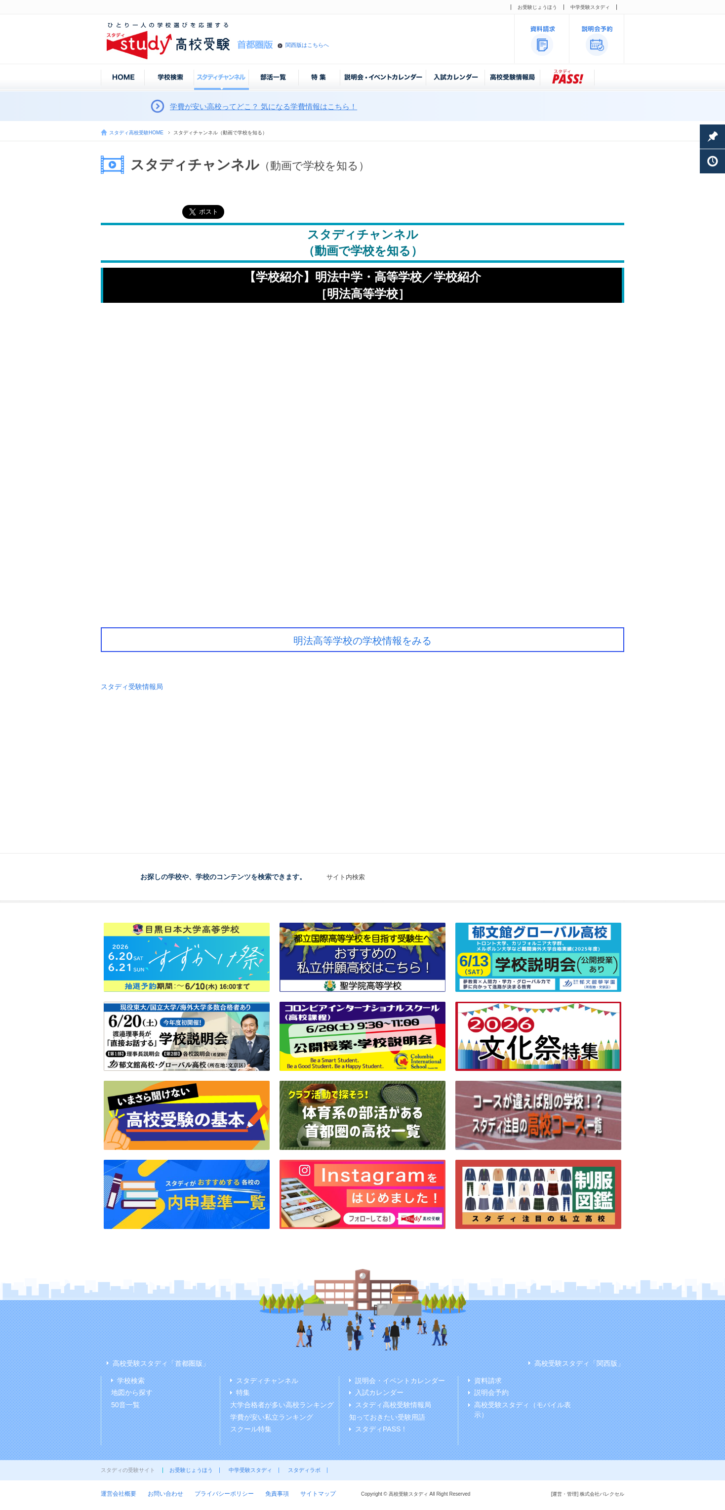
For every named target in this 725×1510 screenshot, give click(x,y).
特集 (243, 1392)
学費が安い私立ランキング (271, 1417)
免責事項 (277, 1493)
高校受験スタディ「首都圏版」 (161, 1363)
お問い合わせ (165, 1493)
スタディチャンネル (267, 1381)
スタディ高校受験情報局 (393, 1405)
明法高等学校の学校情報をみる (362, 640)
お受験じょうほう (537, 7)
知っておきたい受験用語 (387, 1417)
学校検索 (131, 1381)
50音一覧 (125, 1405)
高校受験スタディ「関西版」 (579, 1363)
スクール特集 (251, 1429)
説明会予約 (491, 1392)
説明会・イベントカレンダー (400, 1381)
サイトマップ (318, 1493)
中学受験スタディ (590, 7)
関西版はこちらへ (307, 45)
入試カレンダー (379, 1392)
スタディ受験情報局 (132, 687)
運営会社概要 (118, 1493)
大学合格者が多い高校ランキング (282, 1405)
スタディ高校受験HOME (136, 132)
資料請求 (488, 1381)
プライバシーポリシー (224, 1493)
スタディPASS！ (381, 1429)
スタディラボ (304, 1470)
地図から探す (132, 1392)
